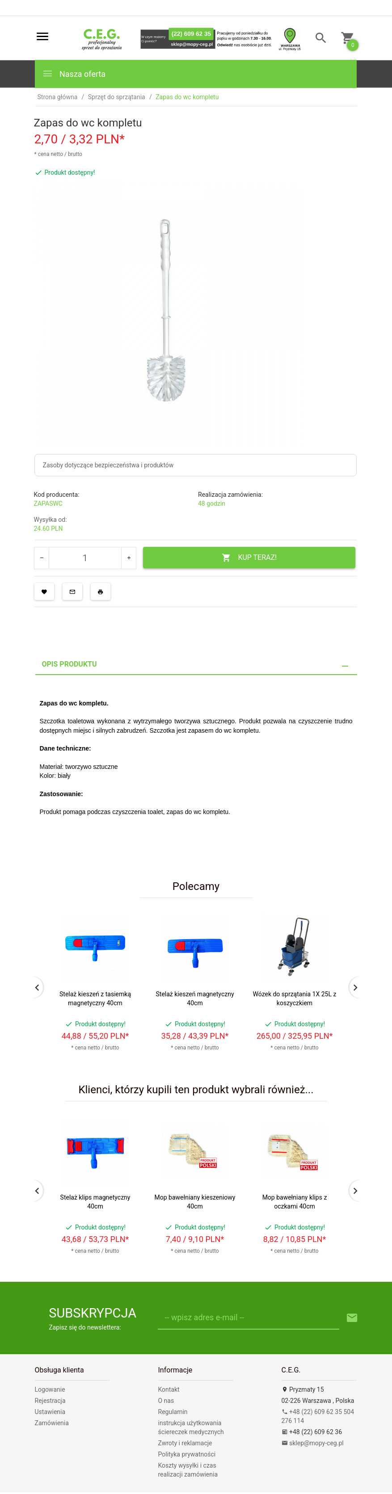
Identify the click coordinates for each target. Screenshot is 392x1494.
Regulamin (173, 1411)
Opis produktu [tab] (69, 664)
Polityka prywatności (187, 1454)
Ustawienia (50, 1411)
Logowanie (50, 1389)
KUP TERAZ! (249, 557)
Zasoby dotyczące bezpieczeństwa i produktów (108, 465)
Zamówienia (52, 1423)
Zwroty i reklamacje (185, 1443)
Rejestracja (50, 1400)
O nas (166, 1400)
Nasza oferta (74, 73)
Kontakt (169, 1389)
